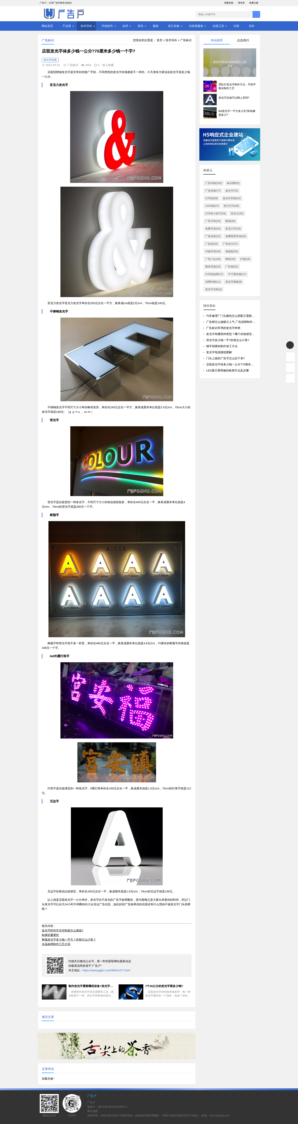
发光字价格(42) (232, 198)
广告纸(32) (211, 243)
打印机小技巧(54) (215, 213)
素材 (156, 26)
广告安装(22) (213, 236)
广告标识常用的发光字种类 (223, 328)
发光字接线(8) (233, 281)
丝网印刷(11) (213, 281)
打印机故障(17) (214, 274)
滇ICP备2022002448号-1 (113, 1106)
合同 (125, 26)
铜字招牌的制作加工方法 (222, 346)
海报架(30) (231, 251)
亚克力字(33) (233, 228)
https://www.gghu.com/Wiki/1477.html (106, 970)
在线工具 (218, 26)
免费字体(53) (213, 228)
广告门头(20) (213, 258)
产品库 (67, 26)
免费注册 (253, 3)
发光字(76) (231, 190)
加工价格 (173, 26)
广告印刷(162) (213, 183)
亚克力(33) (237, 213)
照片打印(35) (231, 205)
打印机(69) (211, 198)
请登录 (241, 3)
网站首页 (47, 26)
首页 (159, 40)
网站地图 (92, 1111)
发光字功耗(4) (213, 289)
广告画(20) (231, 266)
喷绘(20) (230, 258)
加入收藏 (108, 65)
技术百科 (86, 26)
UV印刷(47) (212, 205)
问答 (236, 26)
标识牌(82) (233, 183)
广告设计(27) (230, 243)
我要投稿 (228, 3)
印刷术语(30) (213, 251)
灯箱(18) (245, 258)
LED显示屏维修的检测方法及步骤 (227, 370)
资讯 (140, 26)
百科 (251, 26)
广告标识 (186, 40)
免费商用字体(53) (235, 236)
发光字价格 (50, 59)
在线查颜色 (196, 26)
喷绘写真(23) (213, 266)
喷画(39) (230, 221)
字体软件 (107, 26)
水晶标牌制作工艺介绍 (56, 944)
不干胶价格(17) (237, 274)
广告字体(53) (213, 221)
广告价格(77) (213, 190)
